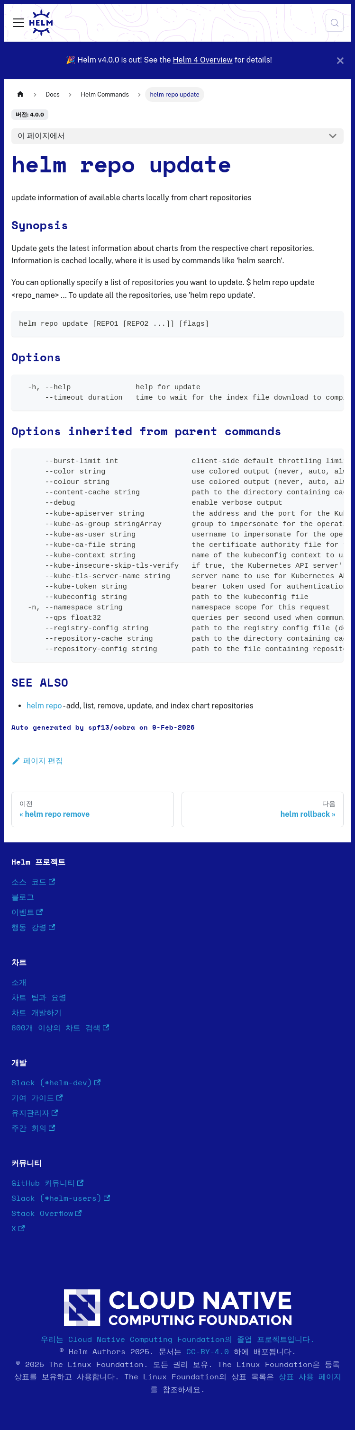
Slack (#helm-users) (60, 1199)
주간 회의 (33, 1129)
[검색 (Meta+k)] (335, 23)
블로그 (22, 897)
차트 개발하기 (36, 1013)
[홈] (20, 94)
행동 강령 (33, 928)
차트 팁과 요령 (38, 997)
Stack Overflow (46, 1214)
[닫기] (340, 60)
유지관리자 (34, 1113)
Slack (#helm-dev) (55, 1083)
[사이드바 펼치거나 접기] (18, 23)
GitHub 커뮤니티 (47, 1184)
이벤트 (27, 913)
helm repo (44, 705)
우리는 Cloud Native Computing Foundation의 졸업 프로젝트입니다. (178, 1339)
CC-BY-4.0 (207, 1352)
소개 (19, 982)
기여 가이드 (37, 1098)
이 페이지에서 (41, 135)
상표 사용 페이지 (310, 1377)
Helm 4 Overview (202, 59)
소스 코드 (33, 882)
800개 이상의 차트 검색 (60, 1028)
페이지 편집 (37, 760)
